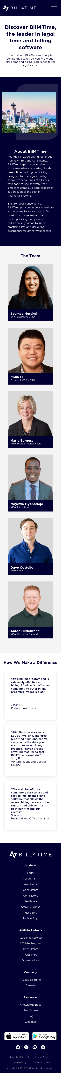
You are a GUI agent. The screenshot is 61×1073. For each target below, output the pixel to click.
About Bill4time (30, 980)
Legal (30, 873)
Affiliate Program (30, 943)
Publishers (30, 955)
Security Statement (19, 1057)
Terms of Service (42, 1063)
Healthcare (30, 901)
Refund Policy (19, 1063)
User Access (30, 1010)
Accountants (30, 878)
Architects (30, 884)
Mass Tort (31, 912)
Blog (30, 1016)
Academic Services (31, 937)
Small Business (30, 907)
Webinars (31, 1022)
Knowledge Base (30, 1005)
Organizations (31, 960)
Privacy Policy (41, 1057)
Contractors (30, 895)
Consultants (30, 890)
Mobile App (30, 918)
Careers (30, 985)
